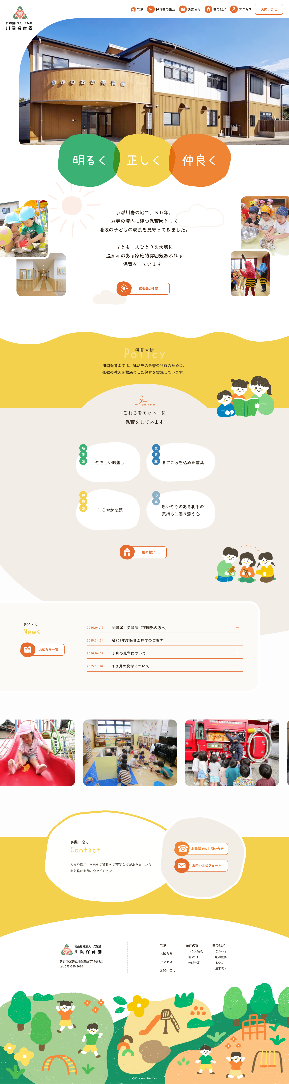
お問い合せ (269, 9)
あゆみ (219, 963)
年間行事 (194, 963)
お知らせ (190, 9)
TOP (137, 9)
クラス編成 (195, 952)
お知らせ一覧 (48, 659)
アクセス (241, 9)
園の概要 (221, 957)
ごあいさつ (222, 952)
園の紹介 (215, 9)
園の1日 (193, 957)
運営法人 (221, 968)
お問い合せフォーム (207, 875)
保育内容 (192, 945)
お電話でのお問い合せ (207, 858)
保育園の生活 (161, 9)
